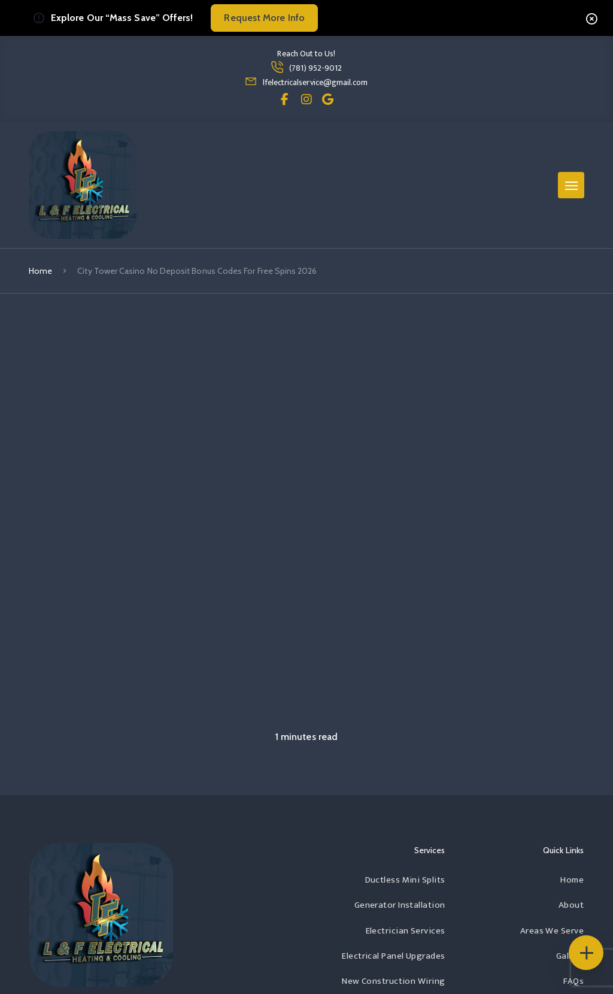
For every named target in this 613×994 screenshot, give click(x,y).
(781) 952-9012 (315, 68)
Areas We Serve (552, 930)
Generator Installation (399, 905)
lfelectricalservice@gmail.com (315, 82)
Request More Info (264, 17)
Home (40, 270)
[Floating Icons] (586, 952)
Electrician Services (405, 930)
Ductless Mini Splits (405, 879)
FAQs (573, 981)
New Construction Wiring (393, 981)
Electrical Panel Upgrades (393, 955)
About (571, 905)
